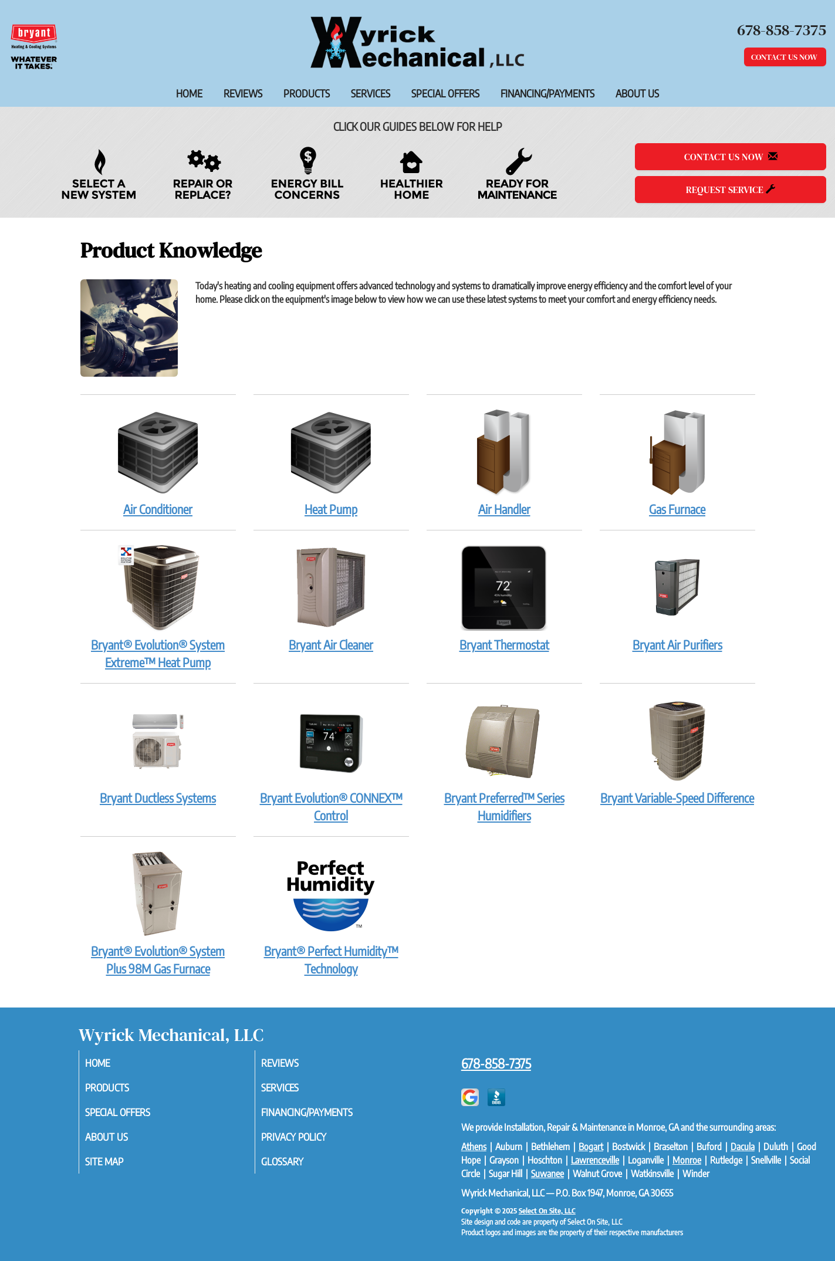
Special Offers (445, 93)
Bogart (591, 1146)
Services (370, 93)
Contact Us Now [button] (785, 57)
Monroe (686, 1160)
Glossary (296, 1166)
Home (189, 93)
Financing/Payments (547, 93)
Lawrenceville (595, 1160)
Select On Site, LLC (547, 1210)
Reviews (243, 93)
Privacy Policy (309, 1141)
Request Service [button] (730, 189)
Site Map (118, 1166)
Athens (473, 1146)
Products (306, 93)
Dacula (743, 1146)
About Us (637, 93)
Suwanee (547, 1173)
